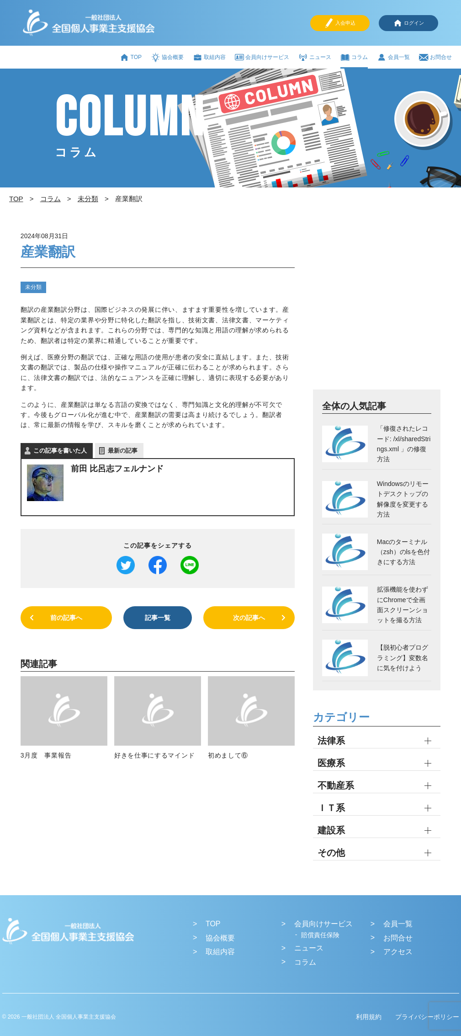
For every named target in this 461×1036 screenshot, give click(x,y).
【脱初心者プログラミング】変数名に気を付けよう (402, 658)
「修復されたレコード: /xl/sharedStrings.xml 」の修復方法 (403, 444)
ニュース (314, 57)
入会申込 (339, 23)
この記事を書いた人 (60, 450)
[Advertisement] (376, 308)
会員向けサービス (262, 57)
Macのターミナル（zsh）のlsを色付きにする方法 (403, 552)
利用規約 (369, 1016)
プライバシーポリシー (427, 1016)
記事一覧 (157, 617)
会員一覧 (393, 57)
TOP (131, 57)
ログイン (408, 23)
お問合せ (435, 57)
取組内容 (209, 57)
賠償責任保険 (320, 935)
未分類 (33, 287)
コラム (354, 57)
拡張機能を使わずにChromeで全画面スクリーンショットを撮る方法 (402, 605)
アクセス (398, 952)
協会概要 (167, 57)
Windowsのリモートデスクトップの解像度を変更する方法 (403, 499)
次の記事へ (249, 617)
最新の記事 (123, 450)
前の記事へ (66, 617)
